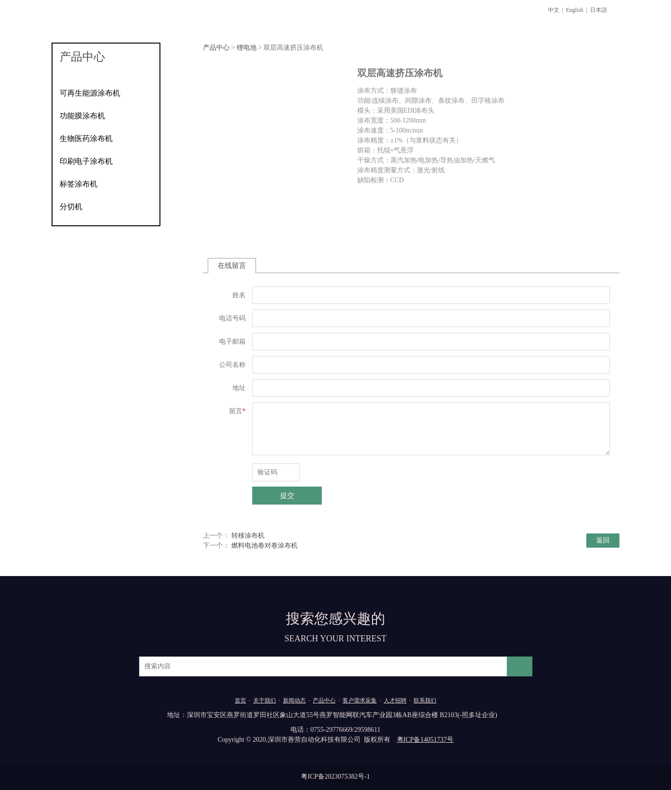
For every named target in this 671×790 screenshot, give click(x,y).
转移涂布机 (248, 535)
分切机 (71, 207)
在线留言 (232, 265)
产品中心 (216, 47)
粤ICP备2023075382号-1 (335, 776)
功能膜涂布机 (82, 116)
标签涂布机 (78, 184)
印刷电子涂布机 (86, 161)
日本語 (598, 10)
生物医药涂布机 (86, 138)
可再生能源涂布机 (90, 93)
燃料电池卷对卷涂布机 (264, 545)
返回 (602, 540)
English (574, 10)
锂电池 (246, 47)
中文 (553, 10)
